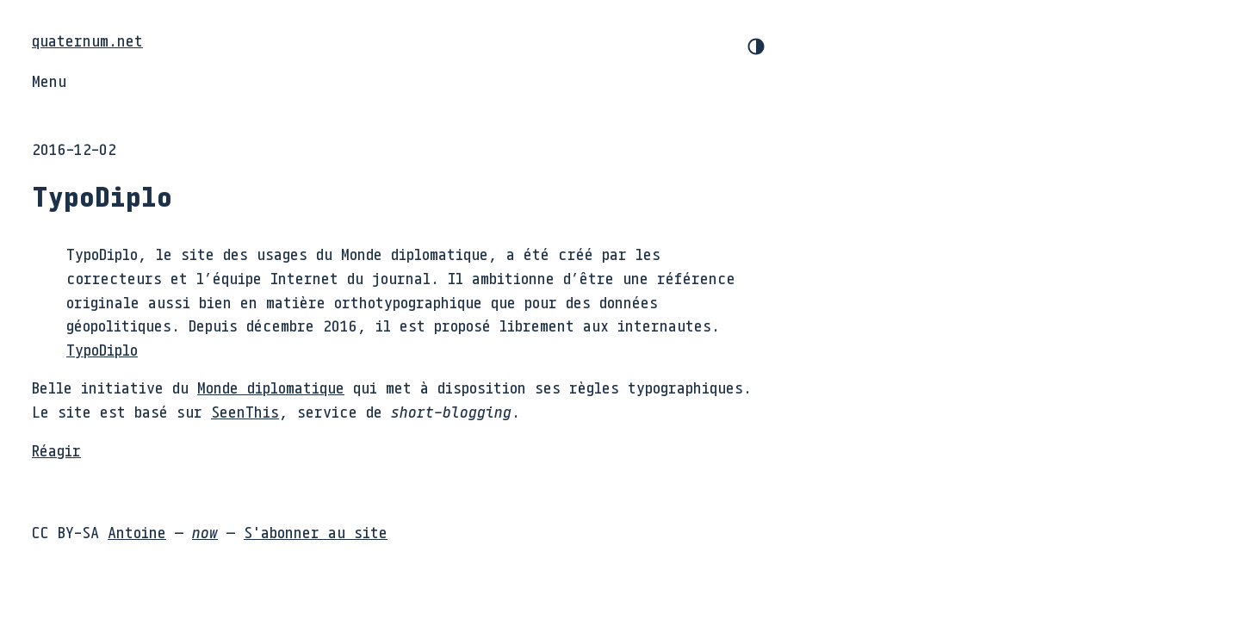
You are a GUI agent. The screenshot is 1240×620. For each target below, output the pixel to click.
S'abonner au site (316, 532)
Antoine (137, 532)
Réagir (56, 450)
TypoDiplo (102, 349)
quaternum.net (87, 40)
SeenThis (245, 411)
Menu (49, 80)
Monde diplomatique (270, 387)
